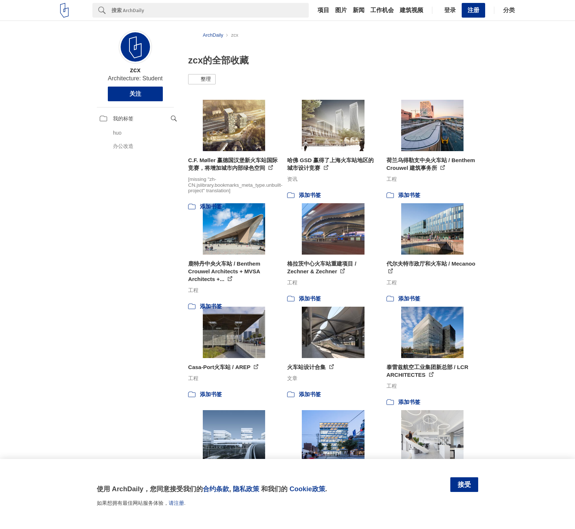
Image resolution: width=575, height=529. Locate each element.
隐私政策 (246, 489)
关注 (135, 94)
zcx (135, 70)
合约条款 (216, 489)
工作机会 (382, 10)
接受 (464, 484)
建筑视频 (411, 10)
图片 (341, 10)
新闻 (359, 10)
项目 (323, 10)
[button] (202, 79)
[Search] (210, 10)
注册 (473, 10)
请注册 (176, 503)
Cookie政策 (307, 489)
